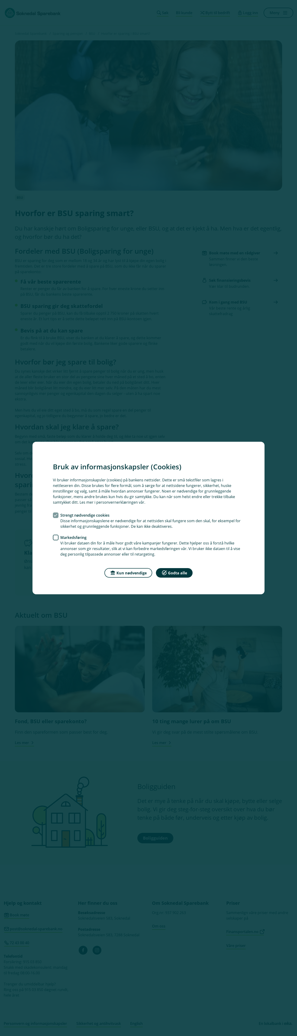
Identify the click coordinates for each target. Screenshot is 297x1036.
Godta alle (174, 573)
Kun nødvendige (128, 573)
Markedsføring (73, 537)
